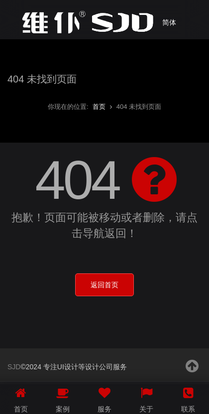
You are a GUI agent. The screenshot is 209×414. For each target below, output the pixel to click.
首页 (99, 106)
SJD (13, 367)
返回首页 (104, 285)
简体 (169, 22)
